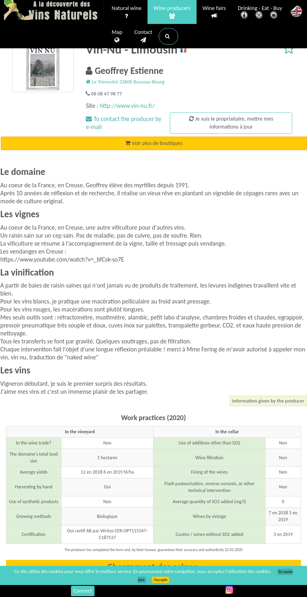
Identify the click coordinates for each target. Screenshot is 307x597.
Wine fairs (214, 12)
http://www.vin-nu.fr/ (127, 105)
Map (117, 36)
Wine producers (172, 12)
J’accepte (160, 579)
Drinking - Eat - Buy (260, 13)
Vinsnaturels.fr (54, 11)
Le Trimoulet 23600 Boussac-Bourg (125, 82)
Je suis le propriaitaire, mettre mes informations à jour (231, 122)
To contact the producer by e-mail (123, 123)
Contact (143, 36)
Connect (82, 590)
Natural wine (127, 12)
